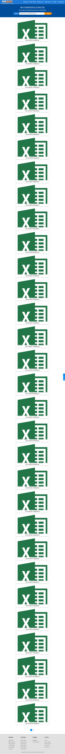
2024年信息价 (23, 743)
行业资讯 (10, 748)
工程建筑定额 (60, 2)
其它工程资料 (11, 747)
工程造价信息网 (36, 742)
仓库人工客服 (47, 742)
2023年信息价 (23, 745)
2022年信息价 (23, 747)
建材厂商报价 (33, 2)
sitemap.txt (46, 745)
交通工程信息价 (12, 743)
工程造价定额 (11, 745)
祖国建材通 (35, 740)
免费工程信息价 (47, 743)
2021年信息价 (23, 748)
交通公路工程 (48, 2)
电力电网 (54, 2)
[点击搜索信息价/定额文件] (48, 13)
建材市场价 (11, 740)
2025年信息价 (23, 742)
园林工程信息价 (12, 742)
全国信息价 (25, 2)
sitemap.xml (47, 747)
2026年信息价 (23, 740)
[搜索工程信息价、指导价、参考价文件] (32, 13)
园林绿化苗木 (40, 2)
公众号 (45, 740)
